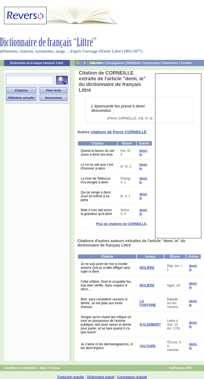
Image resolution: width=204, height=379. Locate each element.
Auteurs (98, 62)
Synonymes (151, 62)
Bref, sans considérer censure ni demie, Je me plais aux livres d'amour (104, 303)
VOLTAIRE (148, 346)
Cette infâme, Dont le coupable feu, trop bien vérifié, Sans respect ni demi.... (106, 285)
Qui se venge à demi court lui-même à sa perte (96, 196)
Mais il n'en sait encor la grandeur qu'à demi (96, 212)
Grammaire (170, 62)
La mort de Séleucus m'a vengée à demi (96, 180)
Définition (134, 62)
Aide (43, 367)
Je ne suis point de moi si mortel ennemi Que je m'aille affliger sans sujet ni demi (105, 267)
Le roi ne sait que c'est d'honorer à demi (97, 166)
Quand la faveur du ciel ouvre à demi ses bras (97, 152)
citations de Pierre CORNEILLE (118, 132)
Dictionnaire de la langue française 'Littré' (37, 62)
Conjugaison (115, 62)
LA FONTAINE (148, 303)
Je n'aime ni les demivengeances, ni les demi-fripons (107, 346)
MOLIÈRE (147, 268)
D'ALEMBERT (150, 324)
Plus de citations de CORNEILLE (121, 224)
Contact (186, 62)
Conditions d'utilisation (20, 367)
